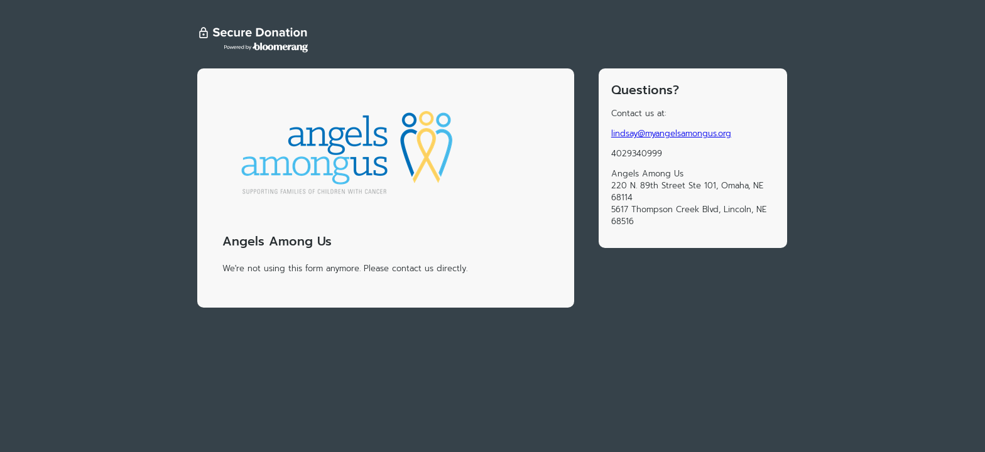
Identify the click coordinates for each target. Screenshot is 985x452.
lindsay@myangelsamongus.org (671, 133)
